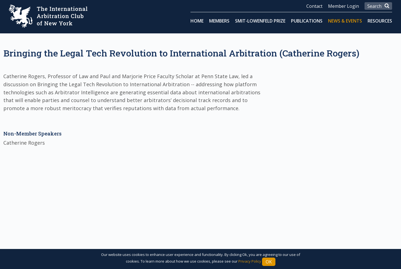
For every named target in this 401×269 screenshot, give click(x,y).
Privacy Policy (249, 261)
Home (197, 21)
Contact (314, 6)
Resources (380, 21)
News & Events (345, 21)
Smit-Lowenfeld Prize (260, 21)
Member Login (343, 6)
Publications (306, 21)
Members (219, 21)
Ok (269, 262)
